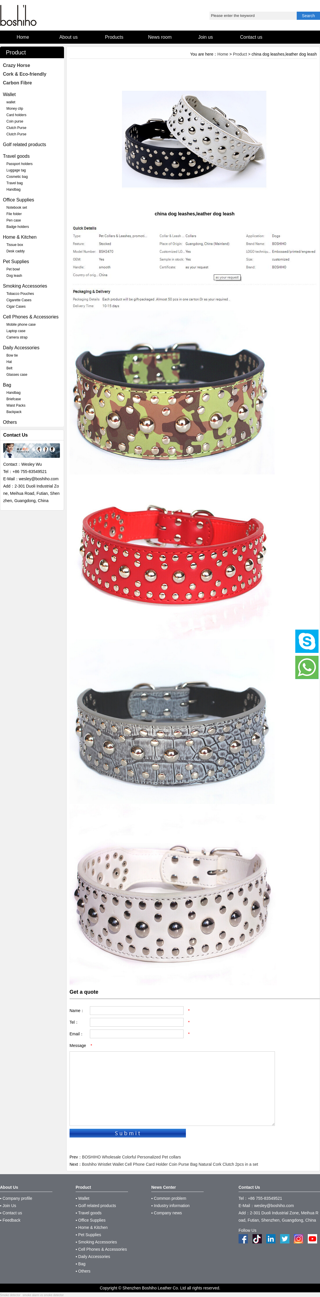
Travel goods (16, 156)
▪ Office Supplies (91, 1220)
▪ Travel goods (89, 1213)
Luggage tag (16, 170)
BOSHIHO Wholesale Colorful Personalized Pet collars (131, 1157)
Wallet (9, 94)
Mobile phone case (21, 325)
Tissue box (14, 245)
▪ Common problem (168, 1198)
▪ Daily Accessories (93, 1256)
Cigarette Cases (18, 300)
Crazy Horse (16, 65)
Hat (9, 362)
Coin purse (14, 121)
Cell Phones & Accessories (30, 316)
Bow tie (12, 355)
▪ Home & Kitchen (92, 1227)
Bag (7, 384)
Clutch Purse (16, 128)
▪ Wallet (82, 1198)
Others (10, 422)
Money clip (14, 109)
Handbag (13, 189)
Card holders (16, 115)
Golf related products (24, 144)
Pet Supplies (16, 261)
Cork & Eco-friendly (24, 74)
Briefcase (13, 399)
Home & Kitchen (20, 237)
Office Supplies (18, 199)
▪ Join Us (8, 1205)
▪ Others (83, 1271)
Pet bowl (13, 269)
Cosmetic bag (17, 177)
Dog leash (14, 276)
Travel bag (14, 183)
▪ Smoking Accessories (96, 1242)
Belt (9, 368)
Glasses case (16, 375)
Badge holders (17, 227)
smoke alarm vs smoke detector (43, 1295)
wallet (10, 102)
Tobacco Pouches (20, 294)
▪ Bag (81, 1263)
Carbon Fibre (17, 82)
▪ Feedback (10, 1220)
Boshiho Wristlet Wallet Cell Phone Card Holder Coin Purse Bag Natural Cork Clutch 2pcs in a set (170, 1164)
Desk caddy (15, 251)
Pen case (13, 220)
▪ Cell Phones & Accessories (101, 1249)
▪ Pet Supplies (88, 1234)
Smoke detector (10, 1295)
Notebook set (16, 207)
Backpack (14, 412)
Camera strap (17, 337)
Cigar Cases (16, 306)
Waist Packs (16, 405)
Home (222, 54)
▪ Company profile (16, 1198)
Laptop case (15, 331)
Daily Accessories (21, 347)
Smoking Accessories (25, 286)
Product (240, 54)
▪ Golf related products (96, 1205)
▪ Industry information (170, 1205)
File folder (14, 214)
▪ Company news (166, 1213)
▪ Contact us (11, 1213)
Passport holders (19, 164)
